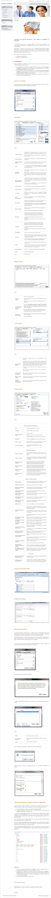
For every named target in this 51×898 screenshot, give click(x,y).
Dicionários (27, 886)
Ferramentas (32, 886)
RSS (44, 1)
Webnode (47, 895)
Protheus (37, 886)
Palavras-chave (17, 886)
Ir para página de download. (19, 882)
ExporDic (23, 886)
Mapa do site (38, 1)
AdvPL (41, 886)
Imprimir (48, 1)
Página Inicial (32, 1)
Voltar (16, 892)
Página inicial (16, 17)
